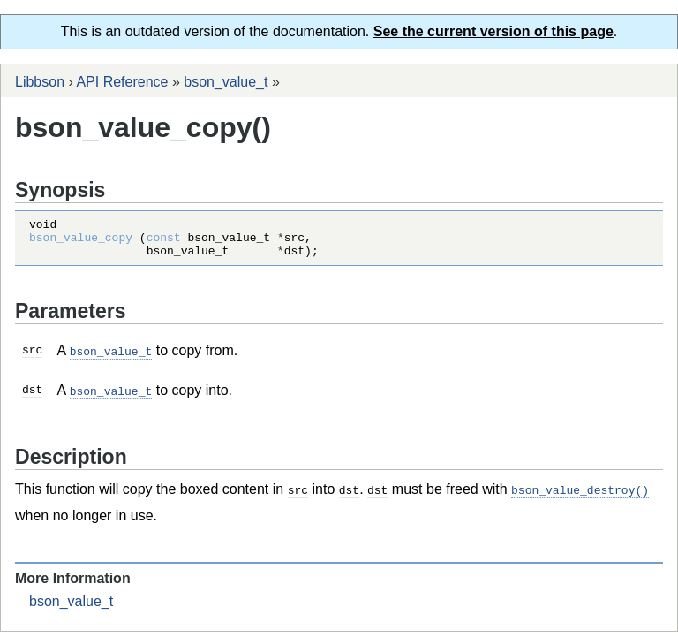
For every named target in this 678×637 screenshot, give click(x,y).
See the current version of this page (493, 31)
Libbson (39, 81)
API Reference (122, 81)
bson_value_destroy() (580, 496)
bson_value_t (225, 81)
